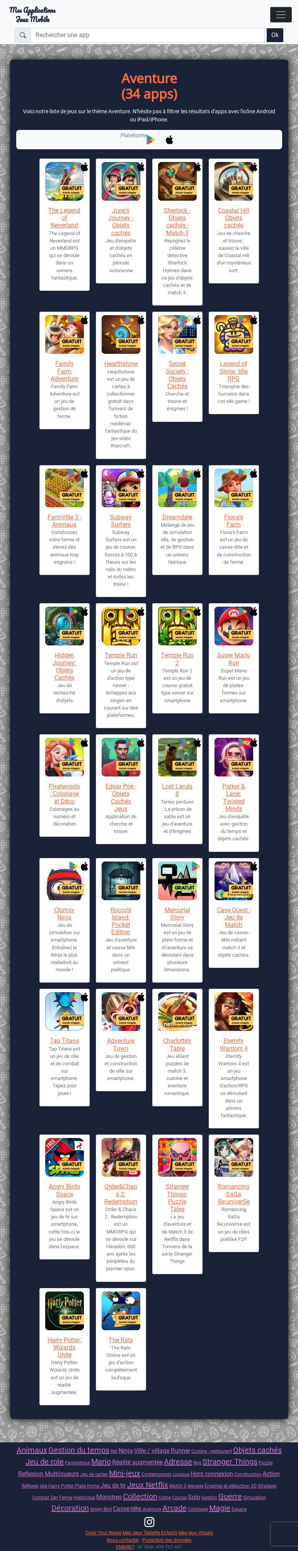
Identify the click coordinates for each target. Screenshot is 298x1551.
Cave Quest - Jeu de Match (234, 917)
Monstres (109, 1497)
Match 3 (177, 1486)
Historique (84, 1497)
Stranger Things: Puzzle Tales (177, 1198)
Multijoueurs (62, 1474)
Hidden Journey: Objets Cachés (64, 666)
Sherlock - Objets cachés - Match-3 (177, 222)
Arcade (174, 1508)
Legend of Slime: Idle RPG (234, 371)
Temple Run (121, 655)
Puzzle (265, 1463)
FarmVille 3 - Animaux (65, 521)
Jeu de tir (113, 1485)
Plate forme (87, 1486)
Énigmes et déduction (227, 1486)
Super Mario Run (233, 659)
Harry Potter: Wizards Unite (65, 1347)
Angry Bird (101, 1509)
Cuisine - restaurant (211, 1451)
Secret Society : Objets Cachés (177, 375)
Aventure (152, 1509)
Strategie (267, 1486)
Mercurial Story (177, 913)
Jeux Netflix (147, 1485)
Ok (275, 35)
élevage (195, 1486)
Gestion (209, 1497)
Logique (181, 1474)
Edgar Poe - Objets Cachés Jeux (121, 797)
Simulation (254, 1497)
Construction (247, 1474)
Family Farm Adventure (64, 371)
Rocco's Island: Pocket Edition (121, 921)
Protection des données (166, 1540)
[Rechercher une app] (148, 35)
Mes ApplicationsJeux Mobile (32, 15)
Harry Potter (61, 1486)
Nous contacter (123, 1540)
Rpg (197, 1463)
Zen (54, 1497)
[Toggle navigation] (281, 14)
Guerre (230, 1496)
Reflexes (30, 1486)
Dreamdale (177, 517)
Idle (43, 1486)
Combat (40, 1497)
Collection (140, 1496)
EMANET (125, 1547)
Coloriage (198, 1509)
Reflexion (31, 1474)
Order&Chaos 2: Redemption (120, 1194)
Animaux (32, 1450)
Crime (164, 1497)
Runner (180, 1450)
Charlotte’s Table (177, 1044)
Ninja (126, 1450)
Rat (114, 1451)
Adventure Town (121, 1044)
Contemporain (156, 1474)
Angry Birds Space (64, 1190)
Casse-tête (128, 1508)
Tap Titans (64, 1040)
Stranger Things (230, 1461)
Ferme (65, 1497)
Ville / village (152, 1450)
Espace (239, 1509)
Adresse (178, 1461)
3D (254, 1486)
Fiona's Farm (233, 521)
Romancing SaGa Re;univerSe (234, 1194)
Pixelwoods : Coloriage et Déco (64, 794)
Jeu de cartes (94, 1474)
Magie (219, 1508)
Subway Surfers (121, 521)
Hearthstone (121, 363)
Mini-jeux (124, 1473)
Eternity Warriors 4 (234, 1044)
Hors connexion (212, 1474)
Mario (101, 1461)
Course (179, 1497)
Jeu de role (45, 1461)
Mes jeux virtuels (196, 1533)
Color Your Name (103, 1533)
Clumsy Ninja (64, 913)
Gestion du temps (78, 1450)
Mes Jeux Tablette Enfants (150, 1533)
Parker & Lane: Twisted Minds (233, 797)
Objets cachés (257, 1450)
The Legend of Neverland (64, 218)
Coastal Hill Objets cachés (233, 218)
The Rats (121, 1340)
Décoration (70, 1508)
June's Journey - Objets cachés (120, 222)
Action (271, 1474)
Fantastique (77, 1463)
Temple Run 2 (177, 659)
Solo (194, 1497)
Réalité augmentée (137, 1462)
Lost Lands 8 (177, 790)
